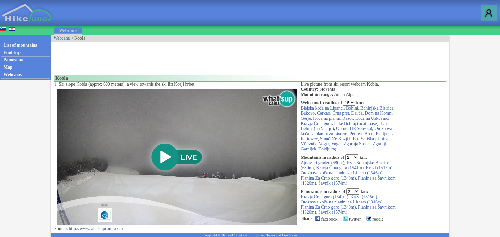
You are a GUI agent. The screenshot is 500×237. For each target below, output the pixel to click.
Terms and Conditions (281, 235)
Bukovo (308, 113)
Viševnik (309, 143)
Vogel (336, 143)
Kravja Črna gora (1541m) (340, 167)
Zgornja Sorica (357, 143)
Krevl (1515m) (379, 167)
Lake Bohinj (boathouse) (356, 123)
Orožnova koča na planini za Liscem (346, 131)
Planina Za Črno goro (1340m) (328, 178)
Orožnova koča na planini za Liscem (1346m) (342, 173)
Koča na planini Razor (333, 118)
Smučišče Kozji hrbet (339, 138)
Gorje (306, 118)
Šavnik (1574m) (332, 183)
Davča (357, 113)
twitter (352, 219)
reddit (374, 219)
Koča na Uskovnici (372, 118)
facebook (326, 219)
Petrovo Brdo (361, 133)
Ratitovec (309, 138)
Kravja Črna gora (316, 123)
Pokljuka (384, 133)
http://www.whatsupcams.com (96, 228)
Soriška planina (374, 138)
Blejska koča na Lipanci (322, 108)
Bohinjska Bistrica (376, 108)
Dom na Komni (379, 113)
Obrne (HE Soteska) (354, 128)
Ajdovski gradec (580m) (322, 162)
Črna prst (341, 113)
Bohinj (352, 108)
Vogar (324, 143)
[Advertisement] (167, 56)
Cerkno (323, 113)
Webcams (68, 30)
